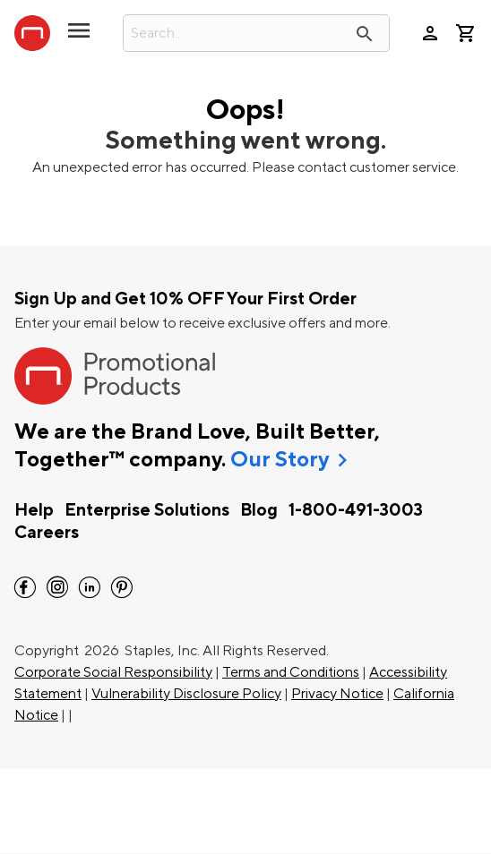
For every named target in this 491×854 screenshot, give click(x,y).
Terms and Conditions (290, 672)
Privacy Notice (337, 694)
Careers (46, 533)
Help (34, 510)
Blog (259, 510)
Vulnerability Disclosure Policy (186, 694)
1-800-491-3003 (356, 510)
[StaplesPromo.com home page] (32, 33)
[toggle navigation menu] (79, 37)
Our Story (279, 460)
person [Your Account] (430, 33)
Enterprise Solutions (147, 510)
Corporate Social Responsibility (113, 672)
